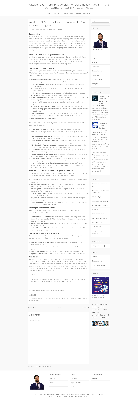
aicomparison (96, 227)
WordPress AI (57, 298)
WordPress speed (97, 222)
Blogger (100, 394)
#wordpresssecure (98, 214)
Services (94, 54)
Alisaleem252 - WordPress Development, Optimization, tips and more (69, 4)
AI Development (68, 13)
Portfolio (56, 13)
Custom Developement (84, 13)
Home (48, 13)
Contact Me (95, 67)
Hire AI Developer (34, 275)
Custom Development (99, 265)
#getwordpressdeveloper (100, 201)
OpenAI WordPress (49, 298)
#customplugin (96, 197)
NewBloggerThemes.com (82, 396)
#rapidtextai (96, 210)
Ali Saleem (49, 29)
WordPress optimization (99, 218)
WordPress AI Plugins (67, 298)
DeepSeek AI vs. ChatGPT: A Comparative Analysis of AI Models (100, 155)
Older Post (85, 308)
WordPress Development (80, 298)
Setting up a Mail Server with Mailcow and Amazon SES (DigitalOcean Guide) (100, 101)
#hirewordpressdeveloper (100, 205)
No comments (58, 29)
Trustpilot (95, 84)
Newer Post (32, 308)
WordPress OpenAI (34, 300)
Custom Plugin (96, 75)
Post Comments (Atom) (43, 367)
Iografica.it (57, 396)
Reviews (94, 58)
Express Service (97, 71)
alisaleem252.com (38, 298)
